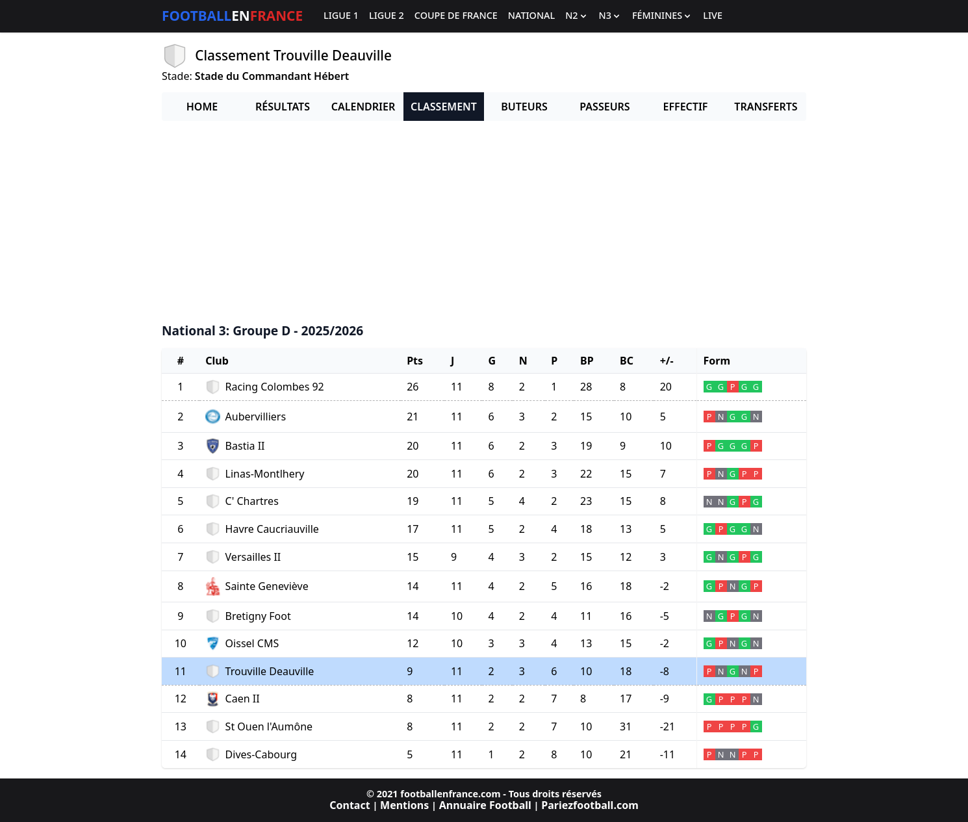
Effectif (685, 106)
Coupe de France (456, 15)
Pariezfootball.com (589, 805)
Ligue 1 (341, 15)
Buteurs (524, 106)
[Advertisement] (484, 222)
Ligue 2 (386, 15)
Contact (349, 805)
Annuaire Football (485, 805)
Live (712, 15)
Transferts (765, 106)
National (531, 15)
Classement (444, 106)
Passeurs (605, 106)
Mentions (404, 805)
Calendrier (363, 106)
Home (202, 106)
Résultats (282, 106)
